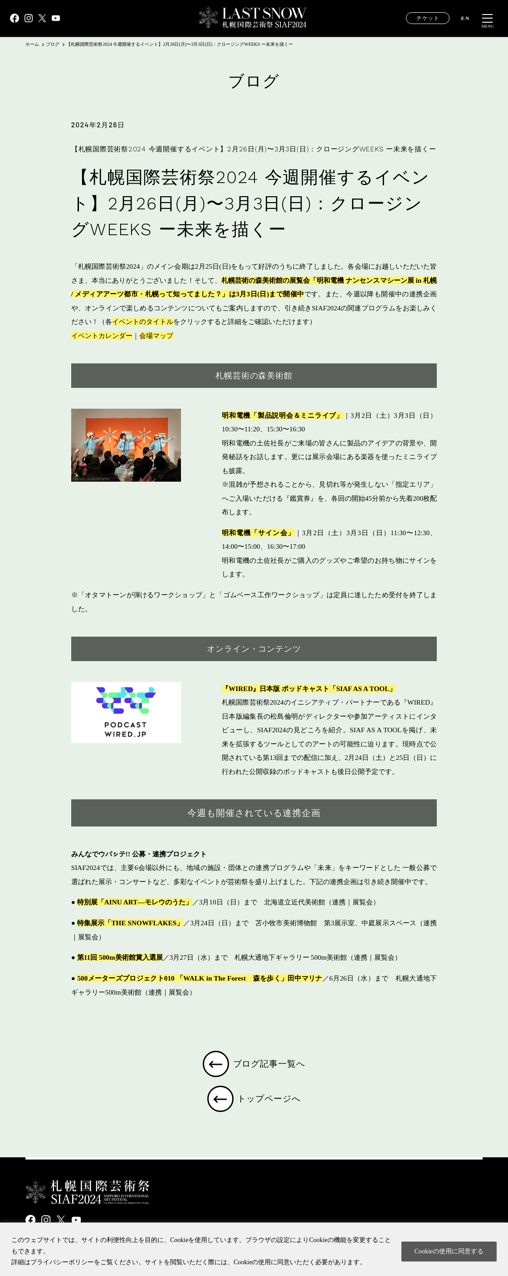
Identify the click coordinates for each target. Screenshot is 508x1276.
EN (465, 18)
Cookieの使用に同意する (449, 1251)
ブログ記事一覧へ (270, 1065)
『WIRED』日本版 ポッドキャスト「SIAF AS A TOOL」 (309, 688)
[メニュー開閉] (487, 18)
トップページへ (270, 1102)
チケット (427, 18)
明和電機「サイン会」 (258, 532)
